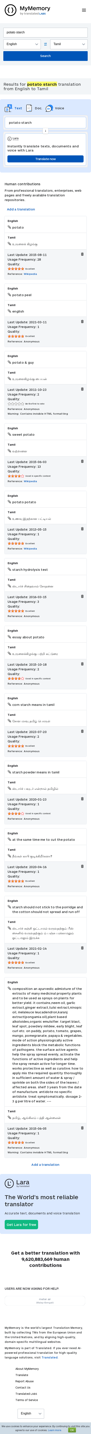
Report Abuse (24, 1381)
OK (72, 1430)
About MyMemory (27, 1368)
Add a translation (21, 209)
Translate (21, 1375)
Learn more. (55, 1430)
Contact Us (22, 1387)
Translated (26, 1393)
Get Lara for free (21, 1224)
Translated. (50, 1357)
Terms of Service (26, 1400)
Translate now (45, 159)
